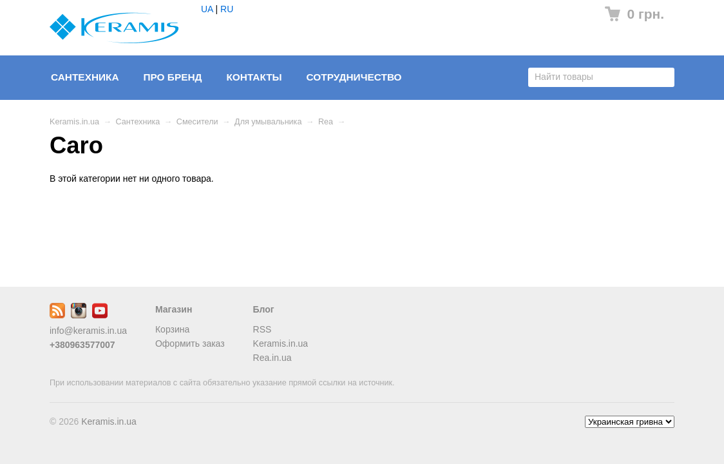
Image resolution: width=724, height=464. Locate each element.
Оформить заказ (190, 343)
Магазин (173, 309)
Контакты (253, 77)
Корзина (172, 329)
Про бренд (172, 77)
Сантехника (85, 77)
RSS (262, 329)
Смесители (197, 121)
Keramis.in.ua (74, 121)
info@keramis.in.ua (88, 330)
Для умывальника (267, 121)
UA (207, 9)
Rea (325, 121)
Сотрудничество (354, 77)
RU (226, 9)
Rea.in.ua (272, 358)
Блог (263, 309)
